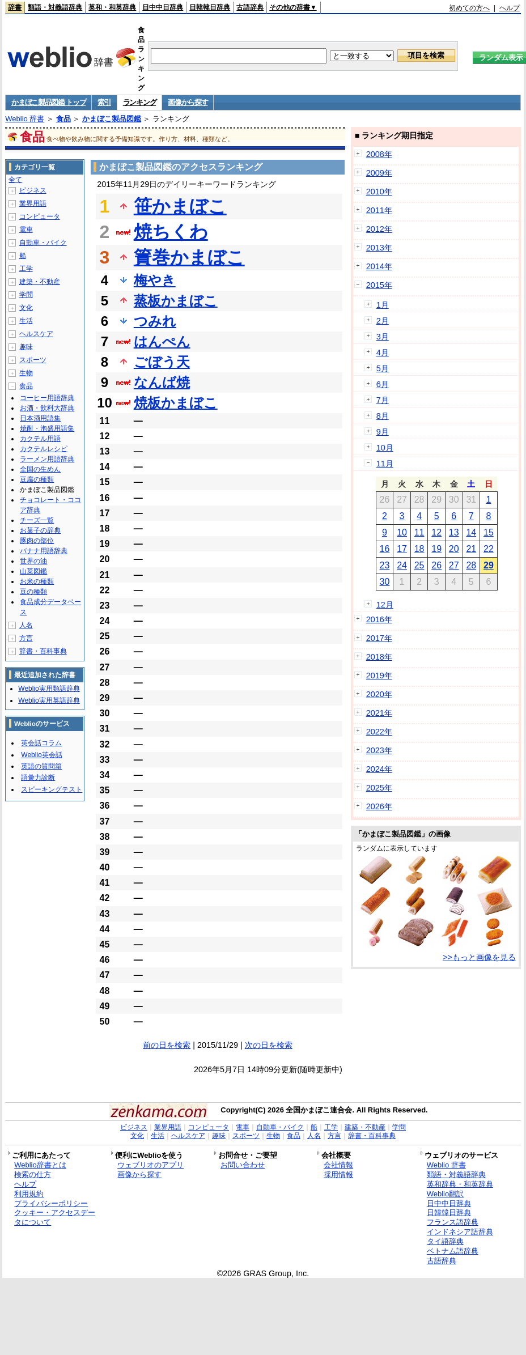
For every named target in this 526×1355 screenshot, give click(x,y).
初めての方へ (469, 8)
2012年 (379, 228)
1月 (382, 304)
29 (488, 565)
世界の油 (33, 561)
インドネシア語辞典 (460, 1231)
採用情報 (338, 1174)
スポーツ (32, 360)
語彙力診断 (38, 777)
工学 (26, 269)
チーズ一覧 (37, 520)
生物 (26, 373)
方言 (26, 638)
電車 (26, 229)
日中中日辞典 (162, 7)
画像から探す (187, 102)
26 (436, 565)
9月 (382, 431)
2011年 (379, 210)
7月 (382, 400)
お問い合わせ (242, 1165)
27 (454, 565)
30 (385, 582)
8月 (382, 415)
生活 (26, 321)
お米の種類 (37, 581)
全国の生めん (40, 469)
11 (419, 532)
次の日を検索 (268, 1045)
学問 (26, 295)
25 (419, 565)
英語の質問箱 (41, 766)
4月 (382, 352)
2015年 (379, 285)
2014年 (379, 266)
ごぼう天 (162, 361)
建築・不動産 (39, 282)
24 (402, 565)
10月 (384, 447)
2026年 (379, 806)
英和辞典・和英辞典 (460, 1184)
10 (402, 532)
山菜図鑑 (33, 571)
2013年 (379, 247)
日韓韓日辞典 (209, 7)
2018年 (379, 656)
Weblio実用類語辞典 (48, 689)
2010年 (379, 191)
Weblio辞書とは (40, 1165)
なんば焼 (162, 382)
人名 (26, 625)
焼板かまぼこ (176, 402)
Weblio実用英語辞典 (48, 700)
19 (436, 549)
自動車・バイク (43, 243)
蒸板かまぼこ (176, 300)
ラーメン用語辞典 (47, 459)
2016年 (379, 619)
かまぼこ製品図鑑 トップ (48, 102)
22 (488, 549)
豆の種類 (33, 592)
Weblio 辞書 (24, 118)
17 (402, 549)
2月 (382, 320)
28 (471, 565)
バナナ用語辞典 (43, 551)
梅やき (155, 280)
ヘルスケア (36, 334)
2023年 (379, 750)
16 (385, 549)
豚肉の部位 (37, 541)
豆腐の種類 (37, 479)
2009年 (379, 172)
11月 (384, 463)
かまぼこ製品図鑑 (111, 118)
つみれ (155, 321)
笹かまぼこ (180, 206)
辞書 (15, 7)
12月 (384, 604)
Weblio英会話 (41, 755)
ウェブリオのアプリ (150, 1165)
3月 (382, 336)
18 (419, 549)
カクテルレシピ (43, 449)
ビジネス (32, 190)
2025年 (379, 787)
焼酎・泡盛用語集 (47, 428)
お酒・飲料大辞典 (47, 408)
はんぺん (162, 341)
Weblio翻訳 (445, 1194)
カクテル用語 (40, 439)
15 (488, 532)
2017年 (379, 638)
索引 (104, 102)
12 (436, 532)
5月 (382, 368)
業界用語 (32, 203)
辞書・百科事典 (43, 651)
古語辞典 (250, 7)
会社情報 (338, 1165)
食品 (63, 118)
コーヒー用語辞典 (47, 398)
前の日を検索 (166, 1045)
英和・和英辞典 (112, 7)
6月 (382, 384)
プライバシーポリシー (51, 1203)
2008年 (379, 154)
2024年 (379, 769)
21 (471, 549)
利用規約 (29, 1194)
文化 (26, 308)
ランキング (139, 102)
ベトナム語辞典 (452, 1251)
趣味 (26, 347)
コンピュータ (39, 216)
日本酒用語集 (40, 418)
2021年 (379, 712)
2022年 (379, 731)
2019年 (379, 675)
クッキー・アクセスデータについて (54, 1217)
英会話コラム (41, 743)
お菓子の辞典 (40, 530)
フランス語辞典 (452, 1222)
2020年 (379, 694)
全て (15, 179)
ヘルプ (509, 8)
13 (454, 532)
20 (454, 549)
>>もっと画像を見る (479, 957)
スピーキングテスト (51, 789)
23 (385, 565)
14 (471, 532)
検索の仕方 (32, 1174)
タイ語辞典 (445, 1241)
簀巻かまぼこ (189, 257)
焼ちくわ (171, 232)
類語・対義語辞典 (55, 7)
